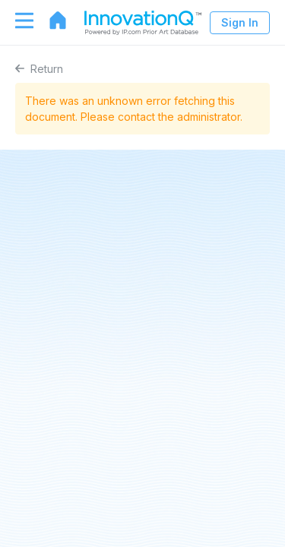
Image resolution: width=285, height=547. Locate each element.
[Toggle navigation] (16, 20)
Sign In (239, 22)
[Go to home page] (50, 20)
